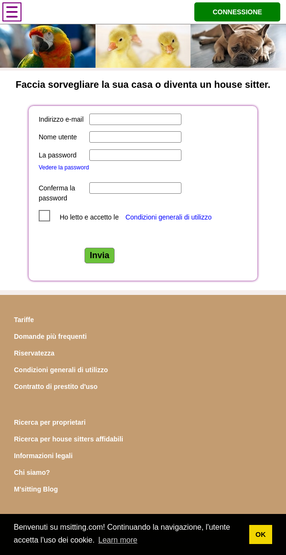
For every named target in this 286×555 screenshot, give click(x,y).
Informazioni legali (43, 456)
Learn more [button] (118, 540)
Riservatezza (34, 353)
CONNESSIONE (237, 12)
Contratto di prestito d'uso (55, 386)
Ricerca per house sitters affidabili (68, 439)
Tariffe (24, 320)
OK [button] (260, 534)
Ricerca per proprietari (49, 422)
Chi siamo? (32, 472)
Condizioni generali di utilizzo (169, 217)
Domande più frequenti (50, 336)
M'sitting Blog (36, 489)
